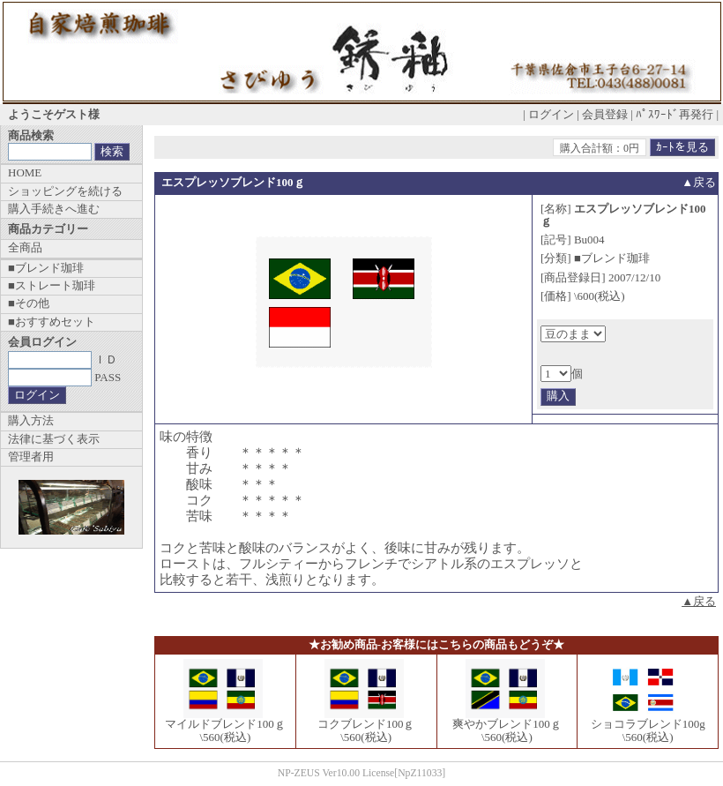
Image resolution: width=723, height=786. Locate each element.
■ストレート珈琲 (51, 285)
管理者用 (31, 456)
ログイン (551, 114)
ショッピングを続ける (65, 191)
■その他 (28, 303)
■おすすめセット (51, 321)
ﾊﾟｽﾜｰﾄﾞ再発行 (674, 114)
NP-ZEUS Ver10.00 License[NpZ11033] (362, 773)
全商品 (25, 247)
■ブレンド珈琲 (46, 267)
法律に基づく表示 (54, 438)
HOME (24, 172)
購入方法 (31, 420)
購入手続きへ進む (54, 208)
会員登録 (605, 114)
